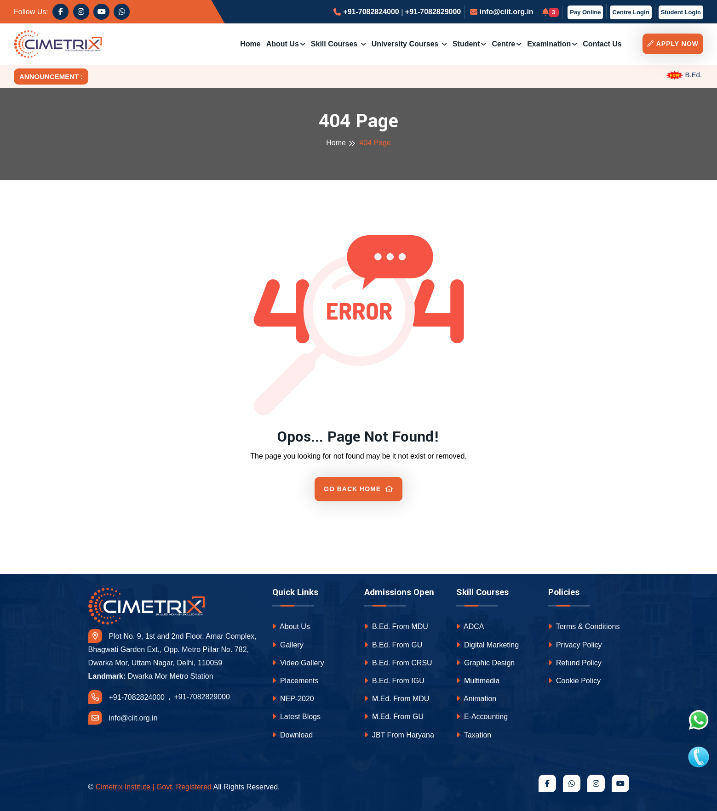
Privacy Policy (575, 645)
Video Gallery (298, 663)
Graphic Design (485, 663)
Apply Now (673, 43)
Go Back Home (358, 489)
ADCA (470, 626)
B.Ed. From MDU (396, 626)
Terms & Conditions (584, 626)
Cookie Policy (574, 681)
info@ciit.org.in (506, 12)
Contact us (602, 44)
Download (292, 735)
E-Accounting (482, 716)
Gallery (288, 645)
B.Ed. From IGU (394, 681)
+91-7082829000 (433, 12)
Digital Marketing (487, 645)
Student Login (681, 12)
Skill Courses (335, 44)
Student (466, 44)
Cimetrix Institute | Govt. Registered (154, 787)
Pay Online (585, 12)
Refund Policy (575, 663)
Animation (476, 699)
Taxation (474, 735)
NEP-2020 (293, 699)
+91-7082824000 (371, 12)
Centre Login (630, 12)
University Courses (406, 44)
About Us (282, 44)
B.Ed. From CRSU (398, 663)
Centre (503, 44)
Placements (295, 681)
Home (250, 44)
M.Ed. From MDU (397, 699)
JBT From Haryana (399, 735)
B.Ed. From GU (393, 645)
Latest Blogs (296, 716)
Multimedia (478, 681)
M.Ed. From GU (394, 716)
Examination (549, 44)
